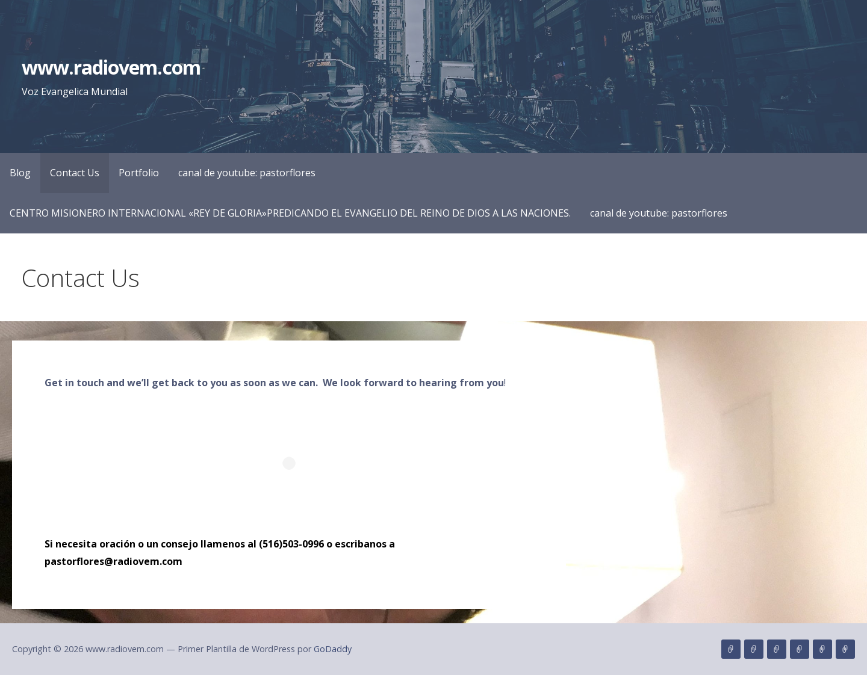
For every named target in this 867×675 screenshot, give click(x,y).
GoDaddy (333, 649)
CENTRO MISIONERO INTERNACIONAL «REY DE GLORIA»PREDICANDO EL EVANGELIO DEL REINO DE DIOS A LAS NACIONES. (290, 213)
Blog (20, 172)
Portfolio (139, 172)
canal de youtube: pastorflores (246, 172)
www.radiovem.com (111, 67)
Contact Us (74, 172)
